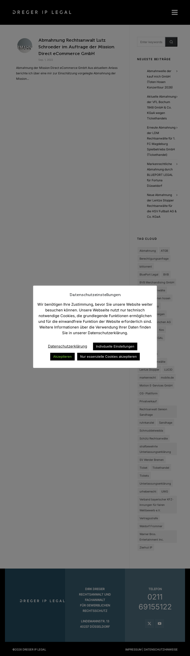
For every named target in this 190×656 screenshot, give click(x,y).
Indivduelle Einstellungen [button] (115, 346)
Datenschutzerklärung (67, 346)
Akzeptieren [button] (62, 356)
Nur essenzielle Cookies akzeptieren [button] (108, 356)
